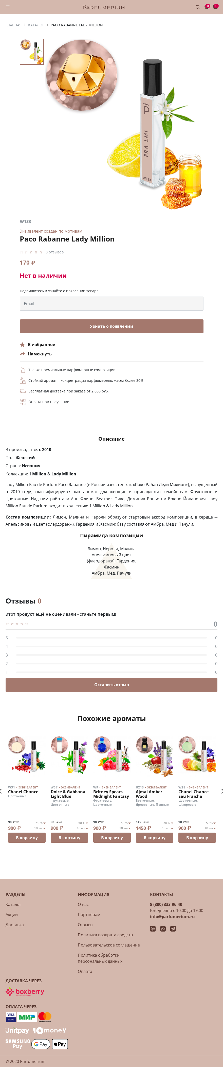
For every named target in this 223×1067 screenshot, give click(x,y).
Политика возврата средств (105, 935)
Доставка (15, 924)
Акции (12, 914)
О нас (83, 904)
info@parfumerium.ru (172, 916)
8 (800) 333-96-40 (166, 904)
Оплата (85, 971)
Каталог (13, 904)
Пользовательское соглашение (109, 945)
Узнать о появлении (111, 326)
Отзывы (85, 924)
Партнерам (89, 914)
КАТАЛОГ (36, 25)
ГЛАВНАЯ (14, 25)
